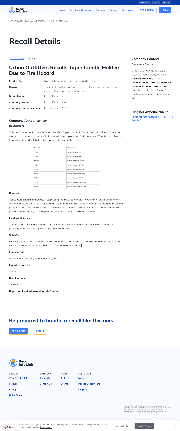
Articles (65, 378)
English (10, 427)
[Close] (175, 428)
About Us (45, 378)
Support (82, 389)
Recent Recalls (24, 21)
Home (12, 21)
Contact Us (144, 2)
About (156, 2)
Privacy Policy (155, 413)
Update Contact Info (89, 383)
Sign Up (166, 2)
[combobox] (12, 427)
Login (81, 378)
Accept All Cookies (144, 427)
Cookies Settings (123, 427)
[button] (127, 10)
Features (14, 383)
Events (64, 383)
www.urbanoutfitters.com (99, 241)
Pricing (13, 389)
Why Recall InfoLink (20, 378)
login (164, 10)
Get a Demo (147, 10)
